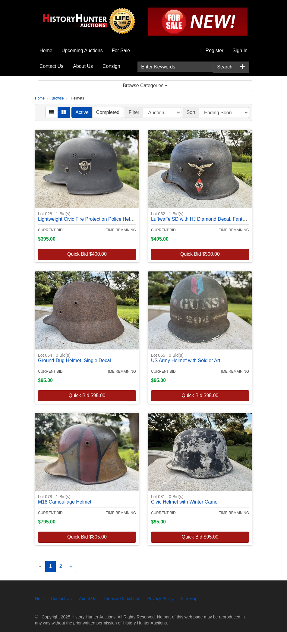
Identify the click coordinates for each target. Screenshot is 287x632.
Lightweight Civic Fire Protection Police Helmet (88, 216)
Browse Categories (145, 85)
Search (224, 66)
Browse (58, 98)
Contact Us (51, 66)
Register (215, 50)
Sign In (240, 50)
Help (39, 598)
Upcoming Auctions (82, 50)
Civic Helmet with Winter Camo (184, 499)
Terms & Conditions (121, 598)
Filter (134, 112)
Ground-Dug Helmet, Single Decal (74, 357)
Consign (111, 66)
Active (82, 112)
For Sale (121, 50)
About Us (83, 66)
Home (45, 50)
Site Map (189, 598)
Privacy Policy (160, 598)
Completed (107, 112)
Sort (191, 112)
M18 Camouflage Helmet (64, 499)
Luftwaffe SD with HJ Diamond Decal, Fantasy (200, 216)
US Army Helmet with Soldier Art (185, 357)
